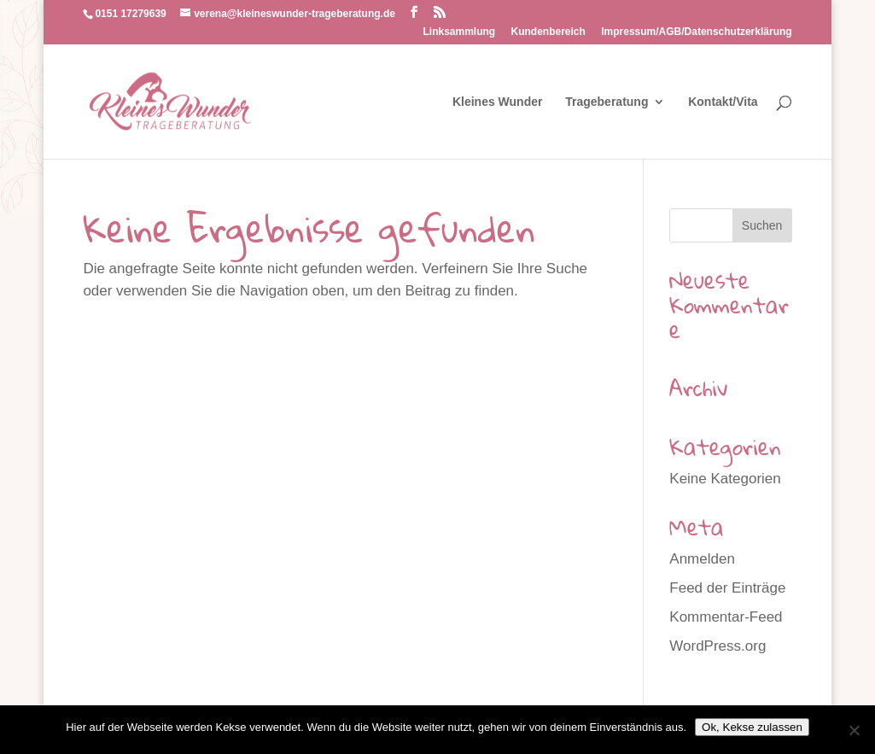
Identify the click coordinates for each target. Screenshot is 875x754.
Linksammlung (459, 32)
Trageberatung (606, 102)
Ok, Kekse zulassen (752, 727)
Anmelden (702, 559)
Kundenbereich (548, 32)
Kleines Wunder (497, 102)
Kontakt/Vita (722, 102)
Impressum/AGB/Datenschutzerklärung (696, 32)
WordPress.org (717, 646)
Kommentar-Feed (725, 617)
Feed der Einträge (727, 588)
